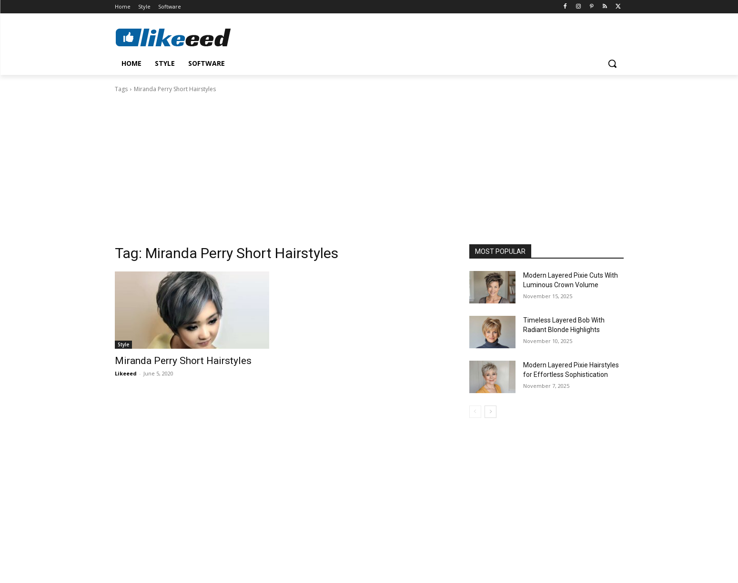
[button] (612, 63)
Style (123, 344)
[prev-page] (475, 412)
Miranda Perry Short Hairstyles (183, 360)
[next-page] (490, 412)
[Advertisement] (369, 165)
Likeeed (126, 373)
